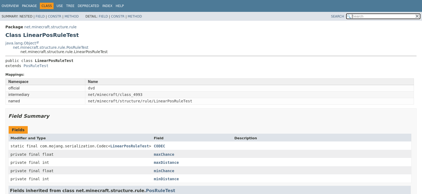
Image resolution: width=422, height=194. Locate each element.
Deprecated (88, 6)
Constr (54, 16)
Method (72, 16)
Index (107, 6)
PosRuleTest (35, 66)
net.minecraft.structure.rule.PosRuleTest (51, 47)
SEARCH (337, 16)
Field (40, 16)
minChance (164, 171)
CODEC (159, 146)
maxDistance (166, 162)
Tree (70, 6)
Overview (10, 6)
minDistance (166, 179)
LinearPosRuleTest (129, 146)
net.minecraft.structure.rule (50, 27)
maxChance (164, 154)
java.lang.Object (20, 43)
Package (29, 6)
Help (120, 6)
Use (60, 6)
